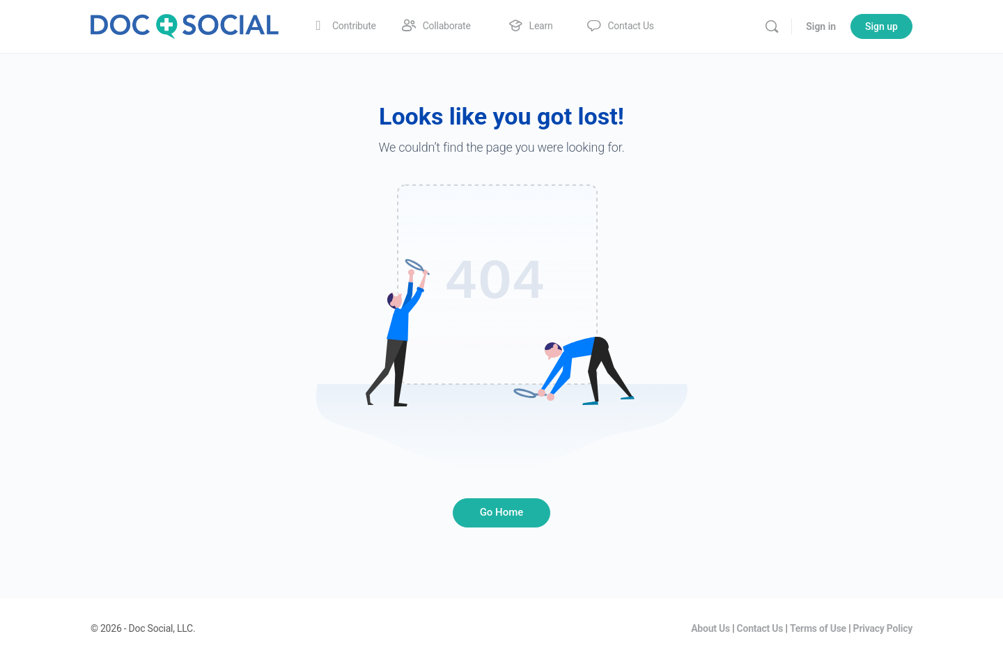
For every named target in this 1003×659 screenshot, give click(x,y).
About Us (710, 628)
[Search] (772, 26)
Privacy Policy (882, 628)
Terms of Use (818, 628)
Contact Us (760, 628)
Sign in (821, 26)
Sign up (881, 26)
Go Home (502, 512)
